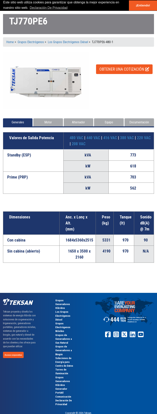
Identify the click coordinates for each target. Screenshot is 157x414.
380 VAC (127, 137)
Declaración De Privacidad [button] (49, 7)
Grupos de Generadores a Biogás (63, 350)
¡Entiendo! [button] (143, 5)
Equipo (109, 122)
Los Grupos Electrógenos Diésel (62, 315)
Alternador (78, 122)
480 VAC (77, 137)
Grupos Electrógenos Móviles (62, 327)
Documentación (139, 122)
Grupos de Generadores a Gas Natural (63, 339)
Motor (48, 122)
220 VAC (144, 137)
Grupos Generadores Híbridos (62, 304)
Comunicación (63, 396)
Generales (18, 122)
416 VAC (110, 137)
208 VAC (78, 143)
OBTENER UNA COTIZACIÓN (124, 69)
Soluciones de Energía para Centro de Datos (64, 362)
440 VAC (93, 137)
